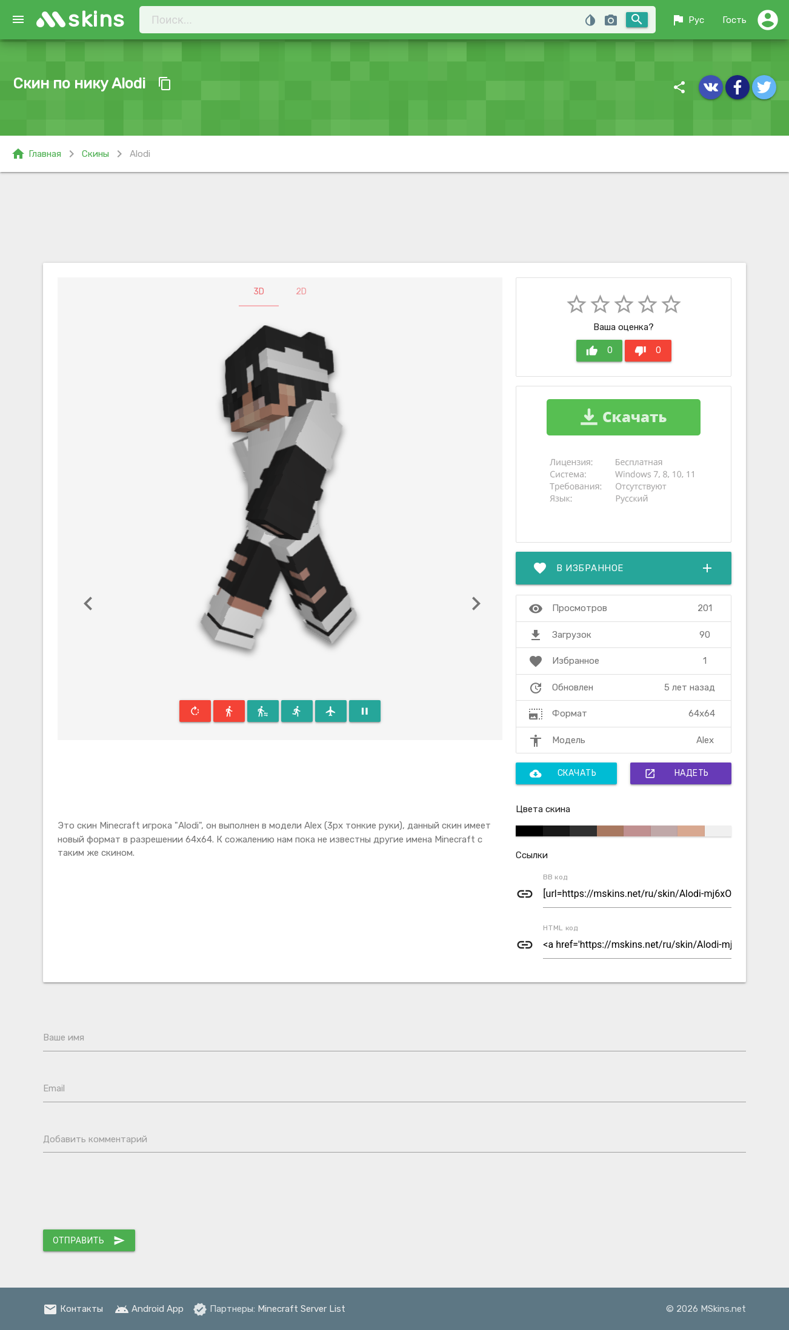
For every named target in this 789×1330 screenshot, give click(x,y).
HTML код (560, 928)
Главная (36, 154)
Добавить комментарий (95, 1139)
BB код (555, 877)
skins (96, 19)
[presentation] (135, 1193)
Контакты (73, 1308)
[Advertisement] (394, 217)
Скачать (563, 773)
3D (258, 291)
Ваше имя (63, 1037)
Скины (95, 153)
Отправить (89, 1240)
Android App (149, 1308)
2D (301, 291)
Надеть (676, 773)
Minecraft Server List (301, 1308)
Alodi (140, 153)
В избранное (623, 568)
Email (54, 1088)
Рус (687, 20)
